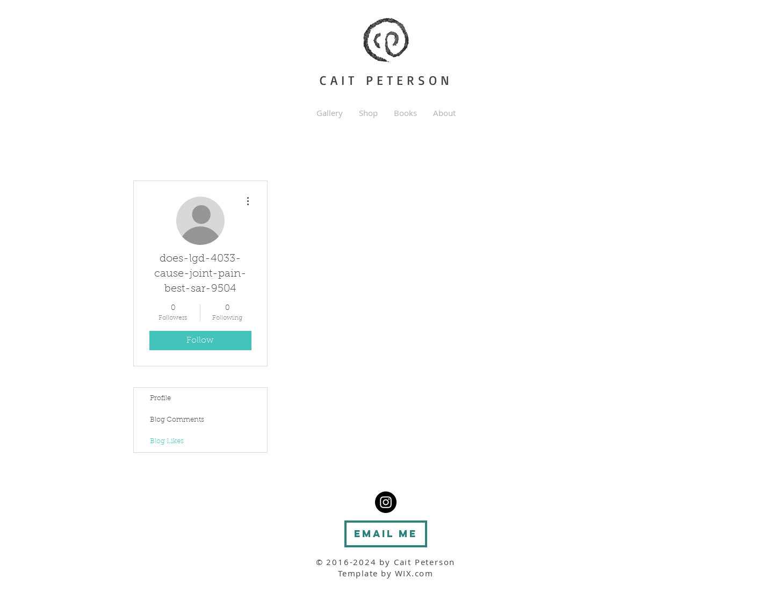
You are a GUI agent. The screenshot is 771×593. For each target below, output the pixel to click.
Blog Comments (177, 419)
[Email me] (385, 533)
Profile (160, 398)
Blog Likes (167, 441)
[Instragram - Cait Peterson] (386, 502)
